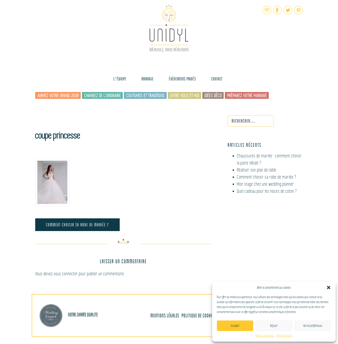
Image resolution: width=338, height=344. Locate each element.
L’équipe (120, 78)
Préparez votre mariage (247, 95)
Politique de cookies (264, 336)
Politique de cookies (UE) (202, 315)
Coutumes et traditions (145, 95)
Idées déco (213, 95)
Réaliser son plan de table (257, 170)
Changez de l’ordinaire (102, 95)
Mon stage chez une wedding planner (265, 184)
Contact (217, 78)
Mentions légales (284, 336)
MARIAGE (148, 78)
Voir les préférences (312, 326)
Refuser (274, 326)
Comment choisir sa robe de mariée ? (77, 224)
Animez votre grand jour (58, 95)
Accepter (235, 326)
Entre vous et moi (185, 95)
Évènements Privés (182, 78)
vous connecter (66, 273)
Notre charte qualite (68, 315)
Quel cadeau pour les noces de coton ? (267, 191)
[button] (328, 287)
